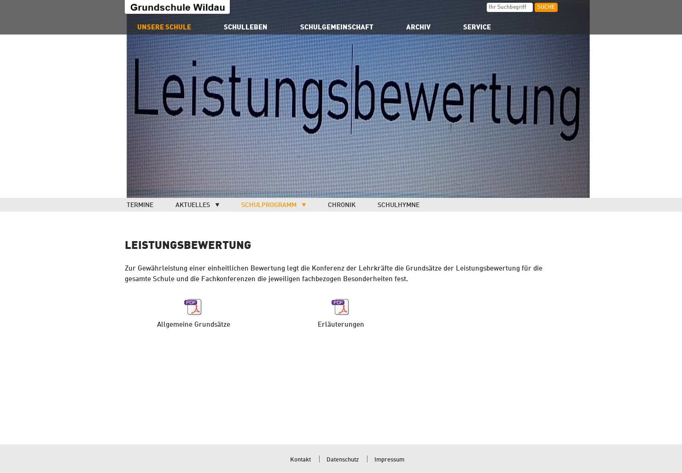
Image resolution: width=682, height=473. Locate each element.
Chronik (342, 205)
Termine (140, 205)
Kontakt (300, 460)
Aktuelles (192, 205)
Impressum (389, 460)
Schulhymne (399, 205)
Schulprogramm (269, 205)
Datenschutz (342, 460)
